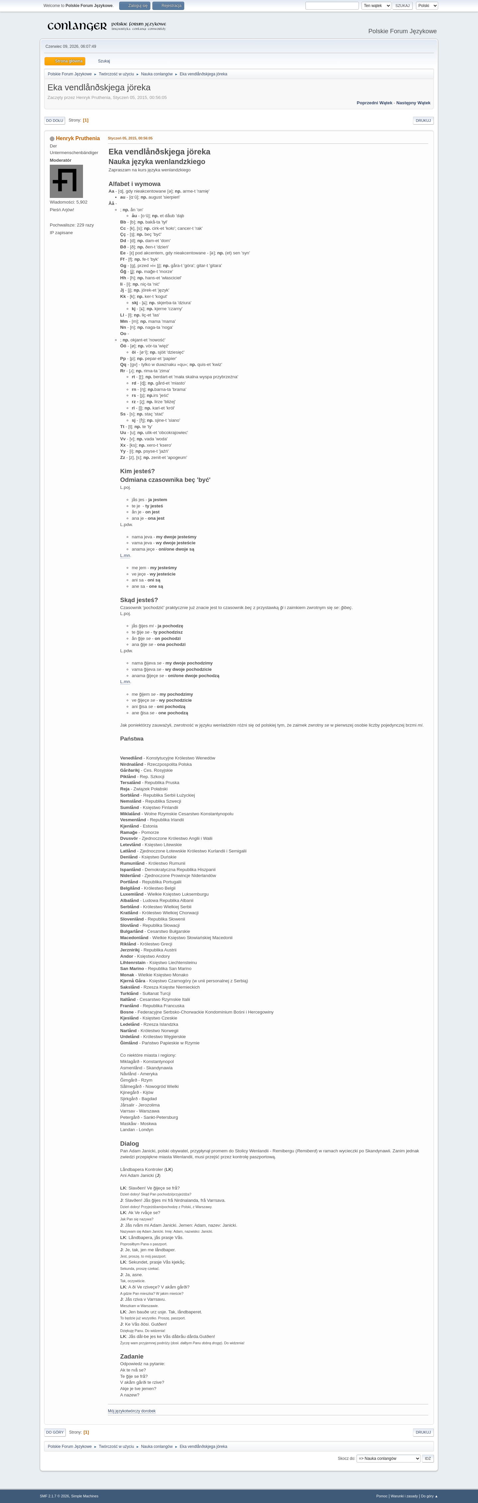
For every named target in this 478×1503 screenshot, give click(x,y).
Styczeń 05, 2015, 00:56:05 (130, 138)
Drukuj (423, 121)
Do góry (55, 1432)
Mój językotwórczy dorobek (132, 1411)
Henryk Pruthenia (78, 138)
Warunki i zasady (404, 1496)
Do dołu (54, 121)
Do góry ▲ (429, 1496)
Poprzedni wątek (374, 102)
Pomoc (382, 1496)
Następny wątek (413, 102)
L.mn (125, 555)
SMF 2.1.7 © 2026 (54, 1496)
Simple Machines (84, 1496)
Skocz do (346, 1458)
